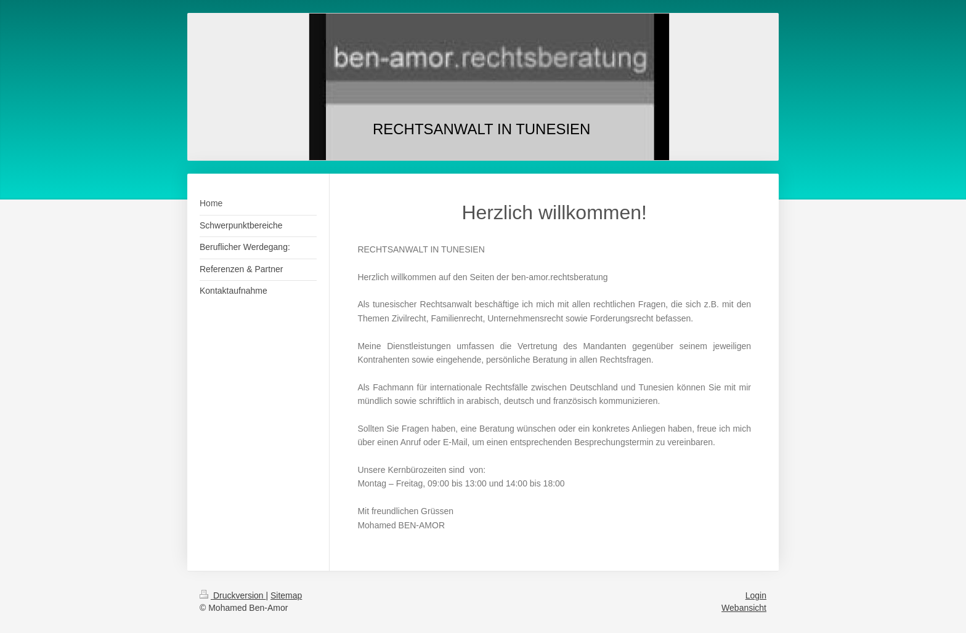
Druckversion (233, 595)
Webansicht (743, 608)
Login (755, 595)
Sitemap (286, 595)
